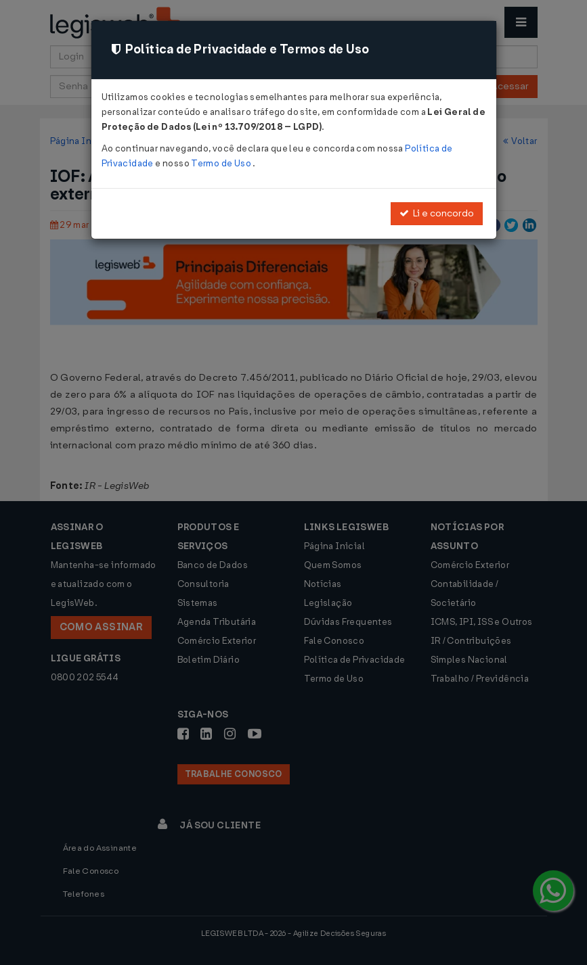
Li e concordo (436, 213)
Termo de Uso (222, 163)
